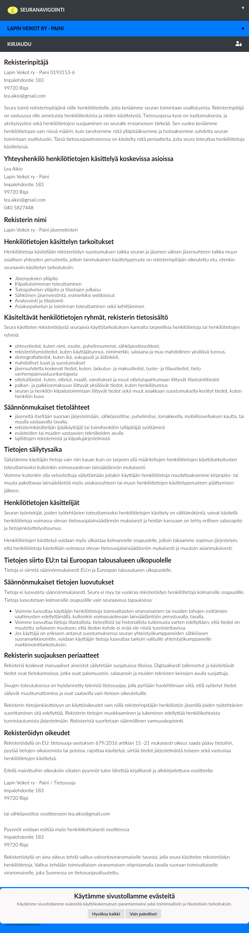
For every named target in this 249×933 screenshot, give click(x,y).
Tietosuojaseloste (22, 924)
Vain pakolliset (143, 913)
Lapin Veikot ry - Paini (128, 28)
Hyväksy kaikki (106, 913)
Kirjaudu (124, 44)
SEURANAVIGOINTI (128, 8)
